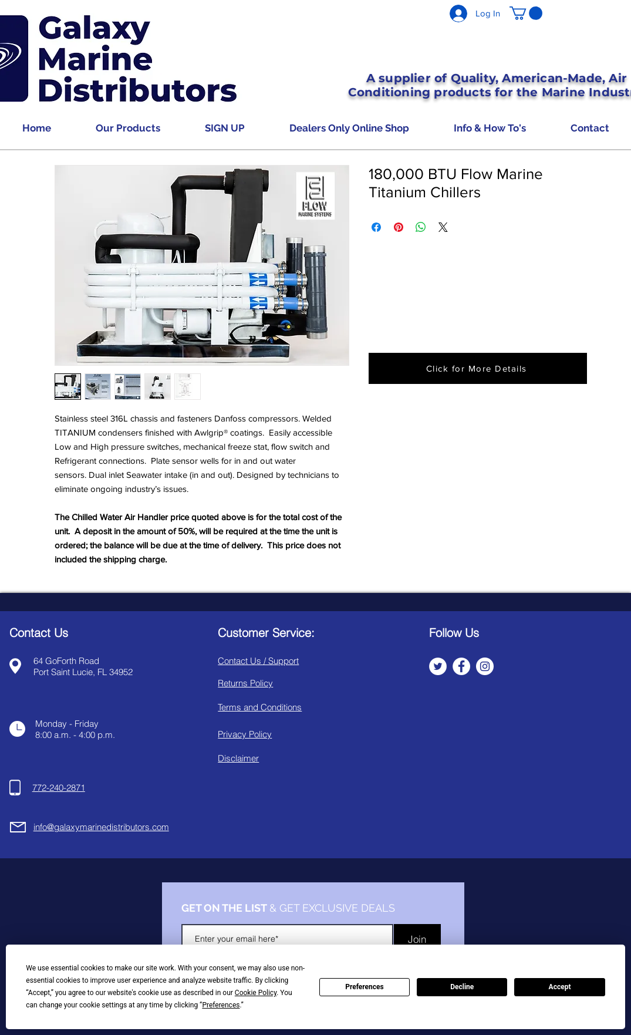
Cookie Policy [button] (255, 993)
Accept (560, 987)
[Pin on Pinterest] (399, 227)
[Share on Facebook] (376, 227)
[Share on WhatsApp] (421, 227)
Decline (462, 987)
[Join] (417, 938)
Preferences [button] (220, 1005)
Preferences (364, 987)
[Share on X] (443, 227)
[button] (525, 13)
